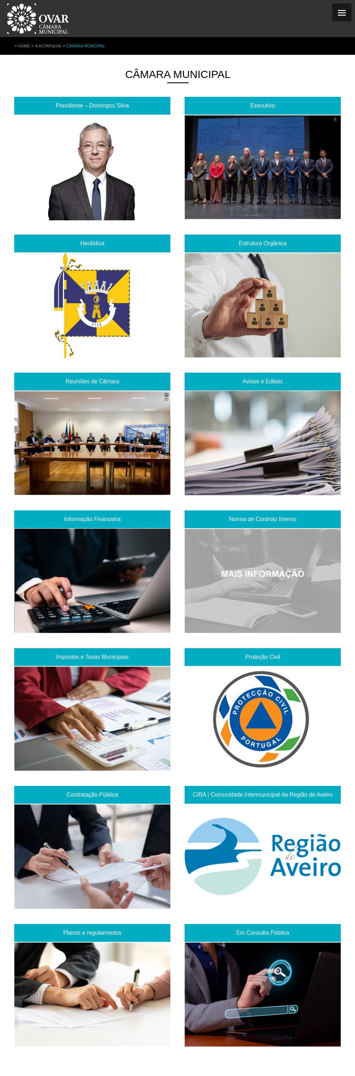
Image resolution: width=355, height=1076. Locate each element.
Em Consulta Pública (262, 933)
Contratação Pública (92, 795)
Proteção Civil (262, 657)
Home (24, 46)
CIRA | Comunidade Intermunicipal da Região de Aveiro (263, 795)
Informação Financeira (92, 519)
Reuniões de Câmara (92, 381)
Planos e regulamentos (92, 933)
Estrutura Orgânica (262, 243)
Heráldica (92, 243)
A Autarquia (48, 46)
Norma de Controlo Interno (262, 519)
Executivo (262, 106)
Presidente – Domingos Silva (92, 106)
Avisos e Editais (263, 381)
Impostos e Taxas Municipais (92, 657)
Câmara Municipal (85, 46)
